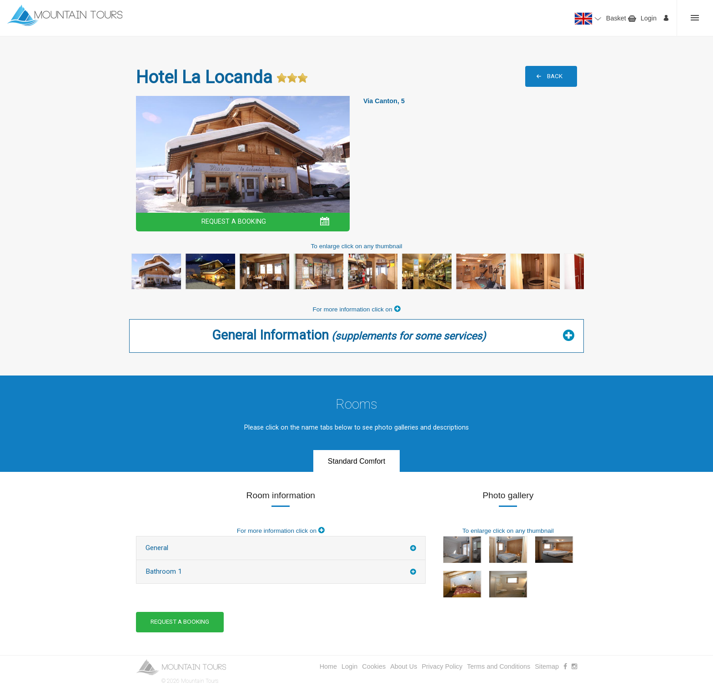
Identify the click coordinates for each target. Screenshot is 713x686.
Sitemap (547, 666)
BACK (554, 76)
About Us (403, 666)
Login (649, 18)
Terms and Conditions (498, 666)
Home (328, 666)
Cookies (374, 666)
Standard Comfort (356, 461)
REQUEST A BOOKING (233, 221)
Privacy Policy (442, 666)
